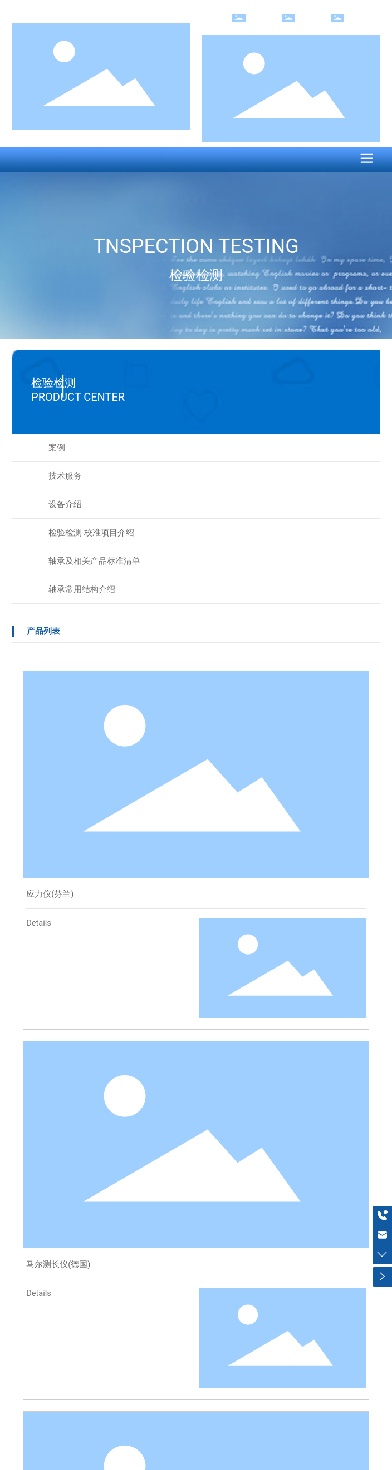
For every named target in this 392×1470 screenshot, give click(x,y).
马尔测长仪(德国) (58, 1264)
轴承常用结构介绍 (81, 589)
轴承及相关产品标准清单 (94, 561)
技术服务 (65, 476)
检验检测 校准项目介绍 (91, 533)
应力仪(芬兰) (50, 894)
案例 (56, 448)
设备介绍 (65, 504)
